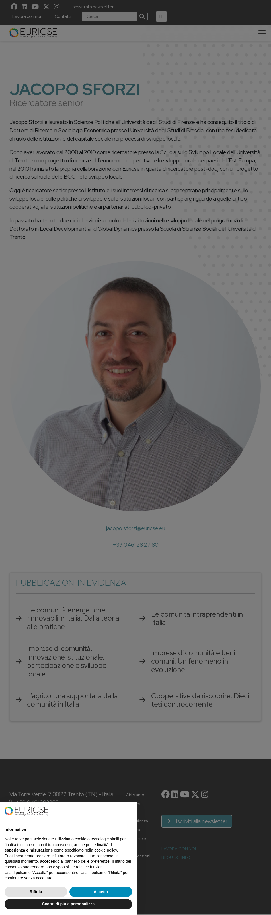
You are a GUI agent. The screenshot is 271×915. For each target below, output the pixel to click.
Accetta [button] (101, 891)
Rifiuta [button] (36, 891)
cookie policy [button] (105, 850)
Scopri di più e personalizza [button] (68, 904)
